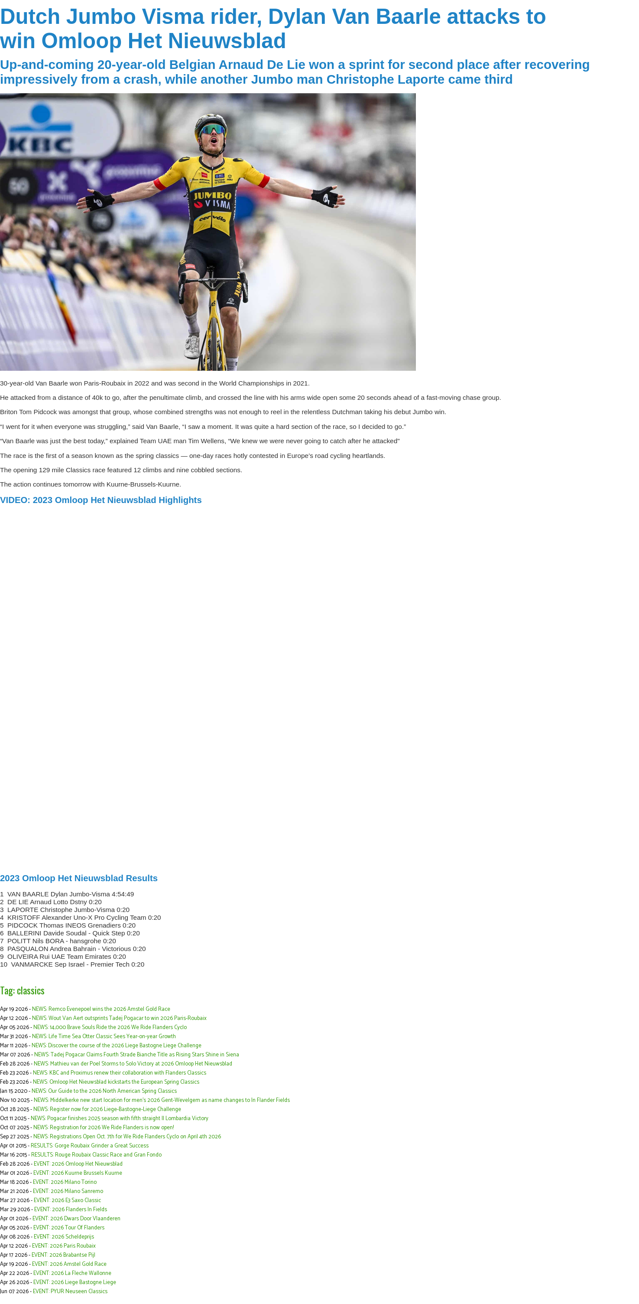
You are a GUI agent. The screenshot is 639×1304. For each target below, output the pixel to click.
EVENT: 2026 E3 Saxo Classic (67, 1200)
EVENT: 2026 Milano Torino (65, 1182)
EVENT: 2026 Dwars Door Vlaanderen (76, 1218)
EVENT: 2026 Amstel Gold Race (69, 1264)
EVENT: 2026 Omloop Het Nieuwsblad (78, 1164)
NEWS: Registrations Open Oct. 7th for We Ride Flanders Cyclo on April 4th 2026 (127, 1136)
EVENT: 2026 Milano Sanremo (68, 1191)
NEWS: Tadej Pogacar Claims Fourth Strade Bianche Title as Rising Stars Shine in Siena (136, 1054)
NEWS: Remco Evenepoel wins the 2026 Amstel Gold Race (101, 1009)
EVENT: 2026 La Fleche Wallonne (72, 1273)
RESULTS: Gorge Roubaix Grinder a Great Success (90, 1145)
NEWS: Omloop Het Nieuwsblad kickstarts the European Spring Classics (116, 1082)
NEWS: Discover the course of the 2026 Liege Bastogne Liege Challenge (116, 1045)
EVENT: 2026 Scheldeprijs (64, 1237)
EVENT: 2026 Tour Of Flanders (68, 1227)
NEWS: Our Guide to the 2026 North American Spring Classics (104, 1091)
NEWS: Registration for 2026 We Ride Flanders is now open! (103, 1127)
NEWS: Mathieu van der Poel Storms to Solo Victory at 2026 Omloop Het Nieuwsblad (133, 1064)
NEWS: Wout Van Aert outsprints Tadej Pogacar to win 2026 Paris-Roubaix (119, 1018)
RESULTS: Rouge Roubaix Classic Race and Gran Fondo (96, 1155)
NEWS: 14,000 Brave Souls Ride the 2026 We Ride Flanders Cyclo (110, 1027)
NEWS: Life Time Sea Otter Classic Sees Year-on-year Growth (104, 1036)
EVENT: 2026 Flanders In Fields (70, 1209)
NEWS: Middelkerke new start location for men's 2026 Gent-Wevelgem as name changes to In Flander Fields (162, 1100)
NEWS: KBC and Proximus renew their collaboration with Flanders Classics (119, 1073)
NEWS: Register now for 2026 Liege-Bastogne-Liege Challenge (107, 1109)
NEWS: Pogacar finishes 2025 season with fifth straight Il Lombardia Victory (119, 1118)
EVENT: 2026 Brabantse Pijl (63, 1255)
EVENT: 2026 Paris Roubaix (64, 1246)
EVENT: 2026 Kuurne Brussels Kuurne (77, 1173)
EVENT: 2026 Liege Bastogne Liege (74, 1282)
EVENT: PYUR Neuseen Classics (70, 1291)
